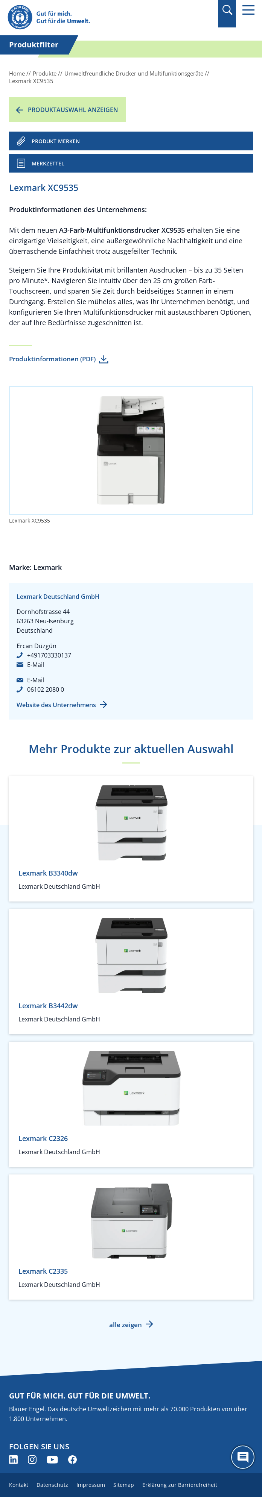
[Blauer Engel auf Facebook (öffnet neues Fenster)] (72, 1459)
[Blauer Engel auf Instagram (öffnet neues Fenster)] (32, 1459)
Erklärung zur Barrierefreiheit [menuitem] (179, 1484)
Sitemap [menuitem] (123, 1484)
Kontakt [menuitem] (18, 1484)
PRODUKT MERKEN (56, 141)
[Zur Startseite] (94, 17)
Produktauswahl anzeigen (73, 110)
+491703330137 (49, 655)
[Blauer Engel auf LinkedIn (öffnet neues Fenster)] (13, 1459)
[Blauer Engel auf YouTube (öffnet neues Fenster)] (52, 1459)
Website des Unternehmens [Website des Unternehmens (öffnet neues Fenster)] (56, 705)
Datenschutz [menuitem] (52, 1484)
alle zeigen (125, 1324)
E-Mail (35, 665)
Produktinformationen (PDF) (52, 359)
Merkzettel (48, 163)
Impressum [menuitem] (90, 1484)
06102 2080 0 (45, 689)
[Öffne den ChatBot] (242, 1457)
